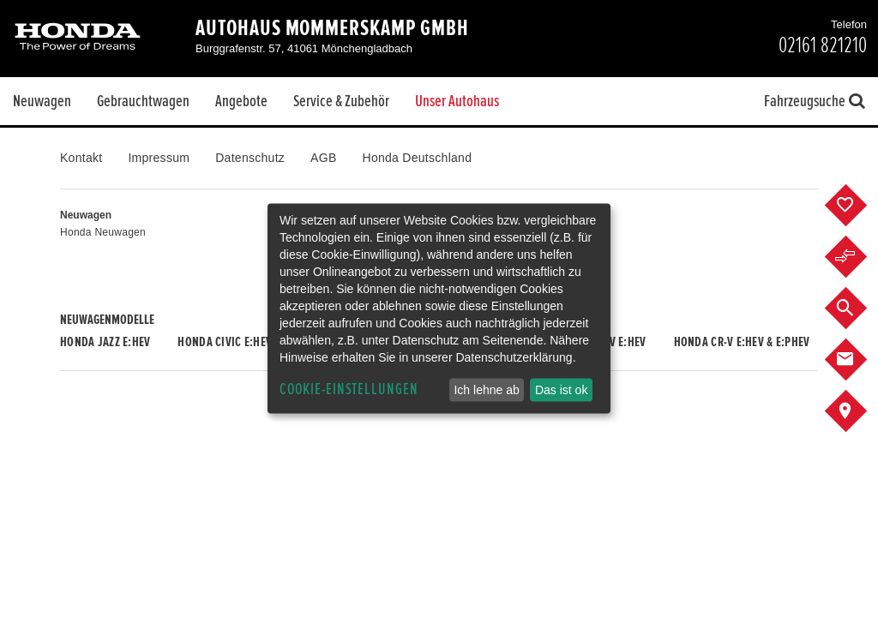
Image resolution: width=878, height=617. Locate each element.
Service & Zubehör (341, 101)
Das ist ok (561, 390)
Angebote (241, 101)
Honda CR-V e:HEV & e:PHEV (742, 342)
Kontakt (81, 158)
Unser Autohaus (457, 101)
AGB (323, 158)
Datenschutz (250, 158)
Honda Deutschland (417, 158)
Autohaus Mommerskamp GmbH (332, 28)
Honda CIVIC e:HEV (224, 342)
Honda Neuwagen (103, 232)
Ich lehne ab (486, 390)
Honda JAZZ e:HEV (105, 342)
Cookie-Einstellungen (349, 389)
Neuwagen (42, 101)
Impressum (158, 158)
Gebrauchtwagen (143, 101)
